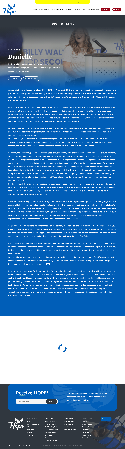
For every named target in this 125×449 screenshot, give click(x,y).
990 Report (85, 429)
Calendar (29, 427)
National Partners (50, 424)
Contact (29, 432)
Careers (84, 421)
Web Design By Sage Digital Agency (71, 445)
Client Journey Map (51, 440)
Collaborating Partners (52, 427)
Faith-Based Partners (51, 429)
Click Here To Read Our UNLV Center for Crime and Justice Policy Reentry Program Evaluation (62, 2)
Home (28, 421)
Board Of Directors (51, 421)
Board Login (86, 427)
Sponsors (48, 438)
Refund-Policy (86, 435)
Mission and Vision (51, 432)
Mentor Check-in (87, 424)
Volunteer (67, 427)
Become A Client (69, 421)
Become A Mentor (69, 424)
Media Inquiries (31, 435)
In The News (30, 429)
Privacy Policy (86, 438)
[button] (15, 78)
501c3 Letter (86, 432)
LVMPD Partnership (33, 424)
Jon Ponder (48, 435)
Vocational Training (70, 429)
